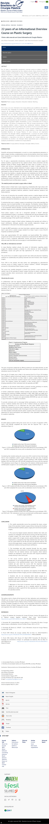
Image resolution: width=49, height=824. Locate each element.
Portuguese (43, 1)
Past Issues (34, 745)
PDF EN (5, 704)
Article (4, 47)
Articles (33, 740)
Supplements (34, 747)
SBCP (3, 747)
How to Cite (6, 716)
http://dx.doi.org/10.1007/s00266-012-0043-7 (14, 619)
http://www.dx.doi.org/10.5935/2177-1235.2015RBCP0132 (17, 43)
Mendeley (6, 719)
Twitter (5, 731)
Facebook (6, 727)
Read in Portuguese (8, 692)
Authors (14, 740)
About (3, 749)
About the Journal (4, 744)
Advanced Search (44, 741)
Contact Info (4, 765)
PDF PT (5, 700)
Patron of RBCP (4, 762)
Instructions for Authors (15, 743)
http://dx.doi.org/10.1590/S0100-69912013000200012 (32, 641)
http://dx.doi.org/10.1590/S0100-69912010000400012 (16, 634)
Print (4, 708)
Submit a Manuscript (15, 746)
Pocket (5, 723)
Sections (4, 758)
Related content (6, 61)
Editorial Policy (24, 741)
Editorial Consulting (5, 751)
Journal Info (4, 741)
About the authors (7, 52)
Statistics (5, 57)
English (34, 1)
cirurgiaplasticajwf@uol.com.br (13, 679)
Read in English (7, 696)
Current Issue (33, 743)
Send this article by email (9, 712)
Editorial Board (4, 755)
